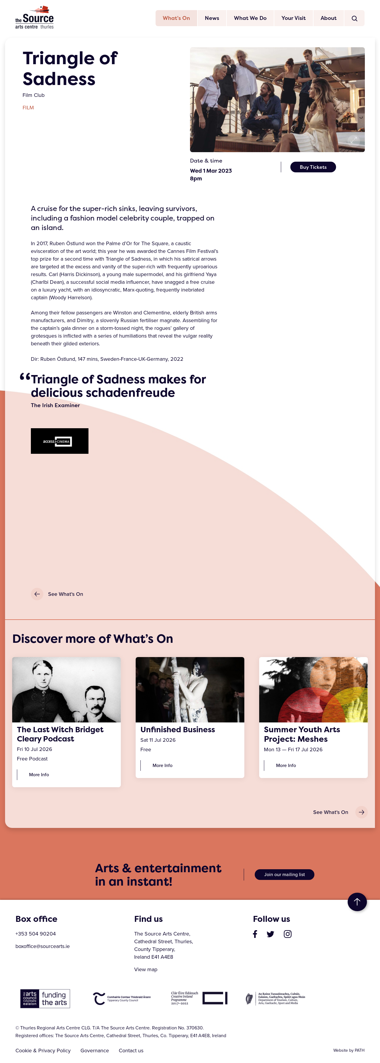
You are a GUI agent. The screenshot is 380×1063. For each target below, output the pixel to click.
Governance (96, 1052)
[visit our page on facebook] (255, 935)
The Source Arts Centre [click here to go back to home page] (34, 17)
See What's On (57, 594)
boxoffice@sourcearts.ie (42, 948)
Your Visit (293, 18)
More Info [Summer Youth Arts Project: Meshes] (286, 766)
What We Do (250, 18)
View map (145, 971)
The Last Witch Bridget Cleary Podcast (63, 734)
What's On (176, 18)
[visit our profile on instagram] (288, 935)
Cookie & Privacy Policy (43, 1052)
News (212, 18)
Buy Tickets (313, 167)
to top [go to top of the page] (357, 903)
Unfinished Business (180, 730)
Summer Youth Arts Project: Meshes (302, 734)
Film (28, 108)
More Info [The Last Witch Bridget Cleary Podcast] (39, 775)
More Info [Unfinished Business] (162, 766)
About (329, 18)
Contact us (133, 1052)
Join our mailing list (284, 876)
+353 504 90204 (35, 935)
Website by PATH (349, 1052)
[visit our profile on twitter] (270, 935)
